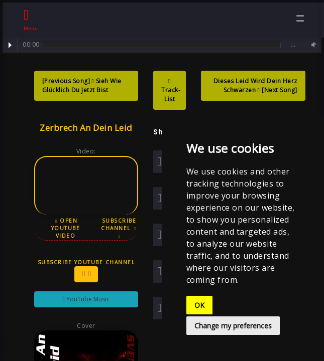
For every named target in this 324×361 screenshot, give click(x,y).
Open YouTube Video (65, 228)
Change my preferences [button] (233, 325)
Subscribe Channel (119, 228)
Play (10, 45)
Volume (312, 45)
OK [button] (199, 305)
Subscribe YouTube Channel (86, 270)
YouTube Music (86, 299)
